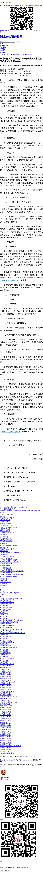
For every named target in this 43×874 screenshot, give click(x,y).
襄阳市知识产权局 (5, 726)
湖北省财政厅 (4, 618)
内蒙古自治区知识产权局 (7, 682)
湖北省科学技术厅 (5, 609)
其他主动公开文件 (26, 54)
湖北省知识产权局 (11, 36)
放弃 (2, 871)
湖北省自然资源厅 (5, 624)
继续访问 (7, 871)
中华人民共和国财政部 (7, 572)
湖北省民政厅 (4, 614)
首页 (8, 54)
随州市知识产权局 (5, 744)
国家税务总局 (4, 551)
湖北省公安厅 (4, 613)
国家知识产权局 (5, 520)
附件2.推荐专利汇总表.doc (8, 509)
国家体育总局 (4, 547)
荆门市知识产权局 (5, 735)
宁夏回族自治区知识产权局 (8, 696)
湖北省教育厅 (4, 611)
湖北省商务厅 (4, 638)
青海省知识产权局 (5, 695)
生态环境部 (3, 580)
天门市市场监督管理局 (7, 749)
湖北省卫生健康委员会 (7, 642)
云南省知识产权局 (5, 678)
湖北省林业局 (4, 655)
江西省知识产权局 (5, 700)
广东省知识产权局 (5, 671)
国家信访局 (3, 534)
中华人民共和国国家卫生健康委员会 (11, 552)
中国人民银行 (4, 554)
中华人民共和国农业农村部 (8, 576)
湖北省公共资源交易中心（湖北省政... (11, 620)
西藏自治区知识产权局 (7, 691)
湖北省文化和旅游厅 (6, 640)
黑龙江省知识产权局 (6, 706)
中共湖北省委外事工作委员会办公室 (11, 629)
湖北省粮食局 (4, 656)
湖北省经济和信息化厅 (7, 607)
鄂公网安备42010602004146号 (23, 760)
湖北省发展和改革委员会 (7, 603)
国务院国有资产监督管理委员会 (9, 593)
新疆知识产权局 (5, 704)
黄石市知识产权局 (5, 729)
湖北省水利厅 (4, 634)
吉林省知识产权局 (5, 687)
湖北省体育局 (4, 649)
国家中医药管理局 (5, 523)
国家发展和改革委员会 (7, 556)
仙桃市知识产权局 (5, 747)
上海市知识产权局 (5, 669)
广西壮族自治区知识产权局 (8, 702)
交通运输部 (3, 583)
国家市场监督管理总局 (7, 518)
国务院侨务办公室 (5, 538)
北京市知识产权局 (5, 709)
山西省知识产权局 (5, 718)
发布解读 (13, 54)
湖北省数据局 (4, 605)
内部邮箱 (27, 756)
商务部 (2, 589)
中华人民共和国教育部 (7, 558)
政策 (18, 54)
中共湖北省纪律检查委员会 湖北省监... (12, 598)
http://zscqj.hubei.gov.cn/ (11, 431)
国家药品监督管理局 (6, 525)
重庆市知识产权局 (5, 676)
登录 (38, 30)
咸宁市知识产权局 (5, 742)
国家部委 (3, 516)
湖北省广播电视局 (5, 653)
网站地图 (21, 756)
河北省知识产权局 (5, 693)
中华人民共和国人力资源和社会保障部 (12, 574)
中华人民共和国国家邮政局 (8, 527)
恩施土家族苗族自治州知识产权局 (10, 746)
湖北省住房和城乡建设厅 (7, 625)
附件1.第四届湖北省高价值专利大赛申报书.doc (14, 507)
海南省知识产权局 (5, 720)
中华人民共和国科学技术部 (8, 560)
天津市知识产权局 (5, 707)
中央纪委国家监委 (5, 567)
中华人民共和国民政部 (7, 569)
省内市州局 (3, 722)
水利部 (2, 587)
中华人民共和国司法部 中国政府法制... (12, 571)
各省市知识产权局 (5, 665)
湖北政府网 (3, 5)
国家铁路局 (3, 585)
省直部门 (3, 596)
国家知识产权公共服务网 (26, 5)
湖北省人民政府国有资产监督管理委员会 (12, 633)
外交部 (2, 594)
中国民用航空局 (5, 529)
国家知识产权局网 (13, 5)
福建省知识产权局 (5, 685)
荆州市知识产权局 (5, 733)
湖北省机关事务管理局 (7, 664)
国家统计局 (3, 543)
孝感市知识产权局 (5, 738)
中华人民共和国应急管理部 (8, 545)
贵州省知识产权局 (5, 698)
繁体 (35, 30)
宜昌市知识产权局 (5, 727)
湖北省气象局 (4, 660)
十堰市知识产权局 (5, 731)
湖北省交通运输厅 (5, 631)
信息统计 (33, 756)
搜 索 (17, 41)
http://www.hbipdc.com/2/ (11, 280)
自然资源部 (3, 578)
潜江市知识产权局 (5, 751)
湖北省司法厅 (4, 616)
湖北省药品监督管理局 (7, 602)
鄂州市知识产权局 (5, 737)
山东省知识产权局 (5, 673)
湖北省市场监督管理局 (7, 600)
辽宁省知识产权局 (5, 716)
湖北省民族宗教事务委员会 (8, 627)
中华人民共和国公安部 (7, 565)
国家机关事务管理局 (6, 540)
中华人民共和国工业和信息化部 (9, 562)
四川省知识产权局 (5, 711)
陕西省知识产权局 (5, 715)
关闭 (12, 514)
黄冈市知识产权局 (5, 740)
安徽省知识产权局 (5, 675)
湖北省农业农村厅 (5, 636)
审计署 (2, 591)
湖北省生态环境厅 (5, 645)
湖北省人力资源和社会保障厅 (9, 622)
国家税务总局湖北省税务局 (8, 647)
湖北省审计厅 (4, 644)
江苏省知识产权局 (5, 680)
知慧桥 (37, 5)
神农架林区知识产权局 (7, 753)
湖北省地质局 (4, 662)
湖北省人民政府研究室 (7, 658)
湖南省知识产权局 (5, 667)
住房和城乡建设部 (5, 582)
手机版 (19, 30)
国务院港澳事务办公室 (7, 536)
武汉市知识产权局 (5, 724)
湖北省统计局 (4, 651)
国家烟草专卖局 (5, 531)
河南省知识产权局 (5, 689)
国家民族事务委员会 (6, 563)
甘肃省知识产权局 (5, 713)
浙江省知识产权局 (5, 684)
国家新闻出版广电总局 (7, 549)
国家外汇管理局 (5, 521)
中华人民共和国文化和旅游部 (9, 542)
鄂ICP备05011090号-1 (6, 760)
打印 (7, 514)
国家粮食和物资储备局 (7, 532)
